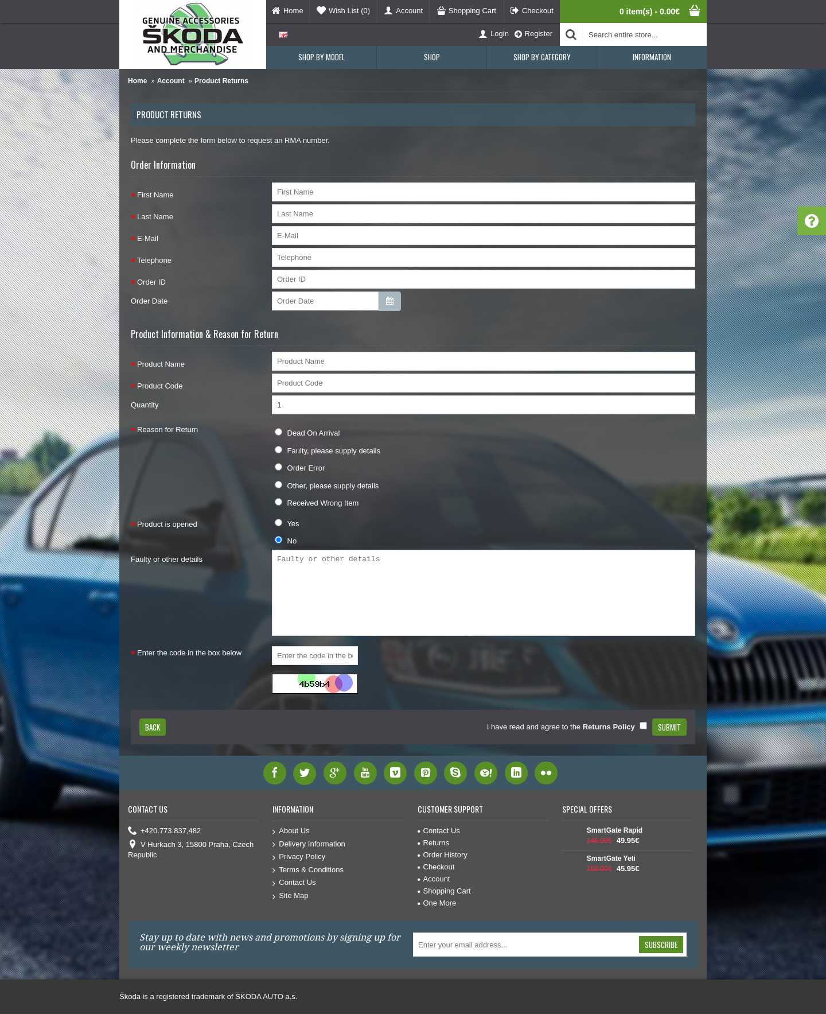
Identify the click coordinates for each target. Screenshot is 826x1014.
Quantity (144, 405)
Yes (287, 523)
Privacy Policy (298, 857)
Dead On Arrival (307, 432)
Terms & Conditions (308, 870)
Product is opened (167, 524)
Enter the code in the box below (189, 652)
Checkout (436, 867)
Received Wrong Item (317, 502)
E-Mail (147, 238)
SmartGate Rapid (614, 830)
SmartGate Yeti (611, 858)
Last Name (155, 216)
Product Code (160, 386)
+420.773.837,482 (164, 831)
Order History (442, 854)
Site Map (290, 896)
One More (437, 903)
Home (137, 81)
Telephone (154, 260)
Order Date (149, 301)
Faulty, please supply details (327, 450)
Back (152, 727)
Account (171, 81)
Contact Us (293, 883)
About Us (290, 831)
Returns (434, 842)
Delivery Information (308, 844)
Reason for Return (167, 429)
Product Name (161, 364)
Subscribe (661, 944)
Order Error (300, 467)
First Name (155, 195)
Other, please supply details (327, 485)
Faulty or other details (166, 559)
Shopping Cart (444, 891)
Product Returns (221, 81)
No (286, 540)
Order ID (151, 282)
